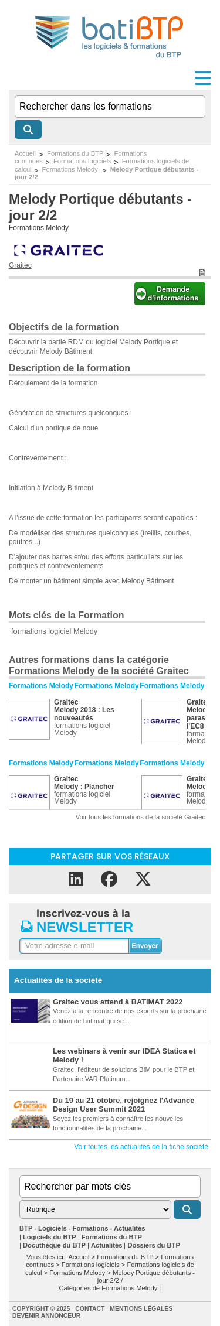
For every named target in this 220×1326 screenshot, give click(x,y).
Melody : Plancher (84, 786)
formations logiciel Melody (54, 631)
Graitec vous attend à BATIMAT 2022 (117, 1001)
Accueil (25, 153)
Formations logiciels (82, 161)
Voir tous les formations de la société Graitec (140, 817)
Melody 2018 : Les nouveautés (84, 714)
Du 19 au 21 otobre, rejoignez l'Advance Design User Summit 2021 (123, 1104)
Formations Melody (71, 169)
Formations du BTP (75, 153)
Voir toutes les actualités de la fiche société (141, 1147)
